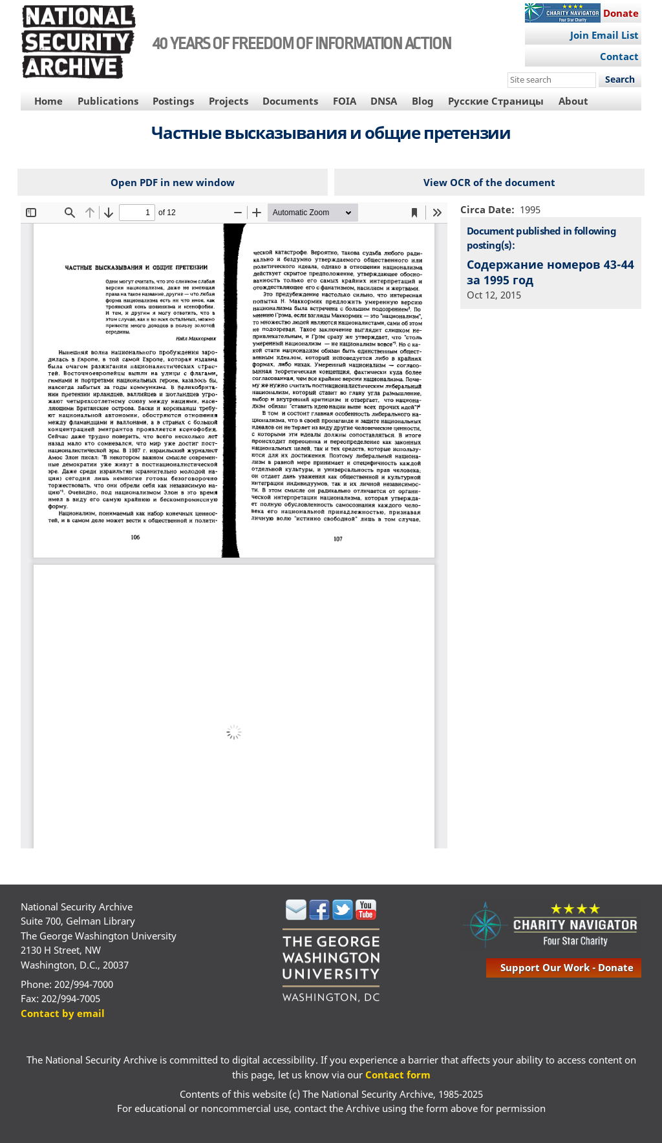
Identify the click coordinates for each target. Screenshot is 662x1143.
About (573, 100)
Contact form (398, 1074)
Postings (173, 100)
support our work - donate (567, 967)
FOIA (344, 100)
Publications (108, 100)
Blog (423, 100)
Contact (619, 56)
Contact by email (63, 1013)
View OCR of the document (489, 182)
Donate (621, 12)
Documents (290, 100)
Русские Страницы (496, 100)
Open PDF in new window (173, 182)
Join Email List (604, 34)
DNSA (383, 100)
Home (48, 100)
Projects (228, 100)
